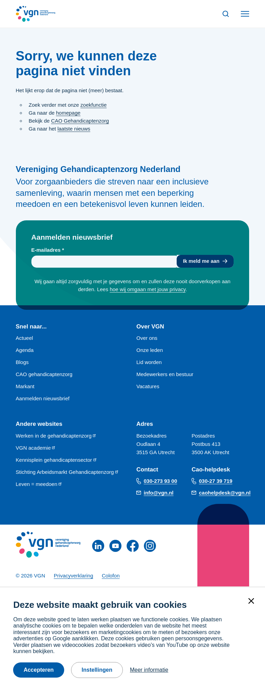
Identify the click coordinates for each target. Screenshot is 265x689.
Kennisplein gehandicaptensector (56, 460)
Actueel (24, 339)
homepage (68, 113)
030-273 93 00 (160, 481)
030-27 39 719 (216, 481)
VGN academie (36, 448)
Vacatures (147, 387)
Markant (25, 387)
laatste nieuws (73, 129)
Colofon (111, 576)
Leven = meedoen (39, 484)
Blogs (22, 363)
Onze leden (149, 351)
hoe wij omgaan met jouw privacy (148, 290)
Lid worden (148, 363)
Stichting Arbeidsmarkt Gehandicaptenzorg (67, 472)
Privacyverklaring (73, 576)
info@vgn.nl (159, 493)
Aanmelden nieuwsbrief (43, 399)
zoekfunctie (93, 105)
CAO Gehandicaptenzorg (80, 121)
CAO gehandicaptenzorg (44, 375)
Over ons (146, 339)
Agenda (25, 351)
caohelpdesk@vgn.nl (225, 493)
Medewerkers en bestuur (164, 375)
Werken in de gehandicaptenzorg (56, 436)
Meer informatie (149, 670)
